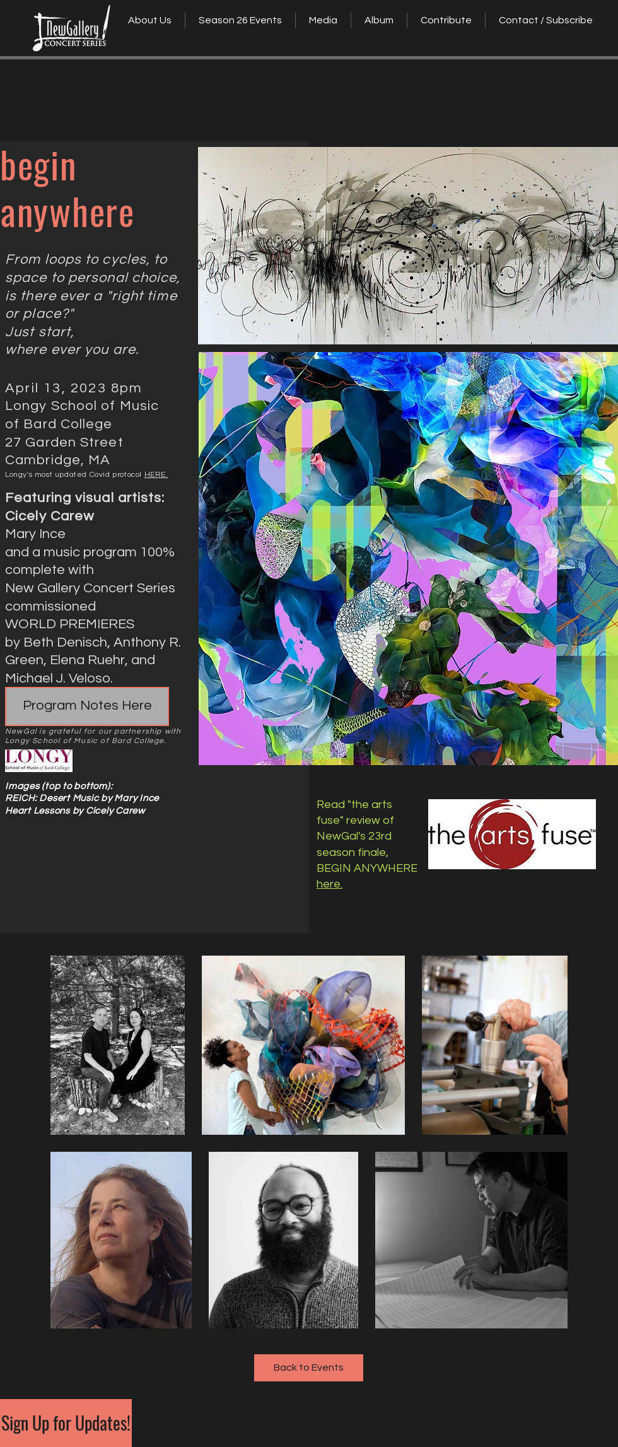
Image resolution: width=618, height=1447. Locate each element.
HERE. (156, 475)
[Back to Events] (308, 1367)
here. (329, 884)
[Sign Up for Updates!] (66, 1423)
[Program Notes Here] (87, 706)
